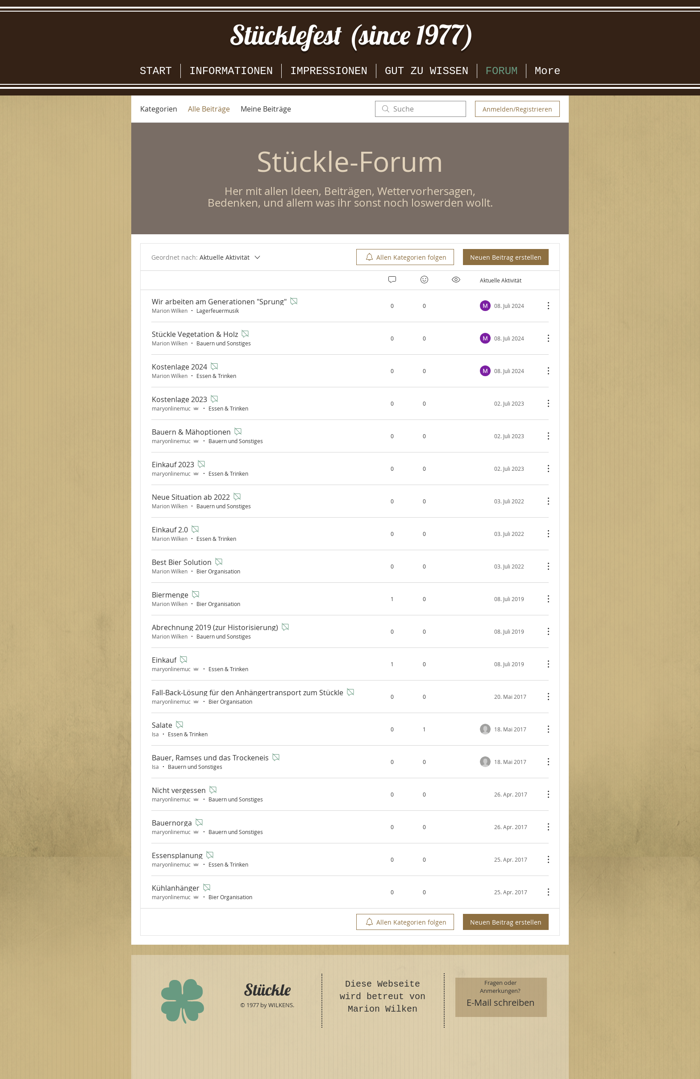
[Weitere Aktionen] (543, 305)
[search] (420, 109)
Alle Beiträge (209, 109)
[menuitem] (405, 257)
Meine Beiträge (266, 109)
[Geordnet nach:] (206, 257)
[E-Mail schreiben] (501, 1002)
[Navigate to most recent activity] (509, 598)
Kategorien (158, 109)
